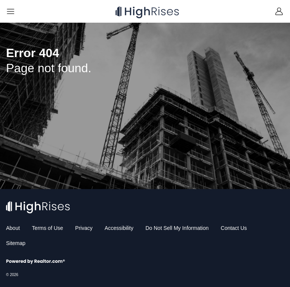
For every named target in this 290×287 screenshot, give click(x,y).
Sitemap (15, 243)
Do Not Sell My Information (176, 228)
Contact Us (234, 228)
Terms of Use (47, 228)
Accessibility (119, 228)
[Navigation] (10, 11)
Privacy (84, 228)
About (13, 228)
